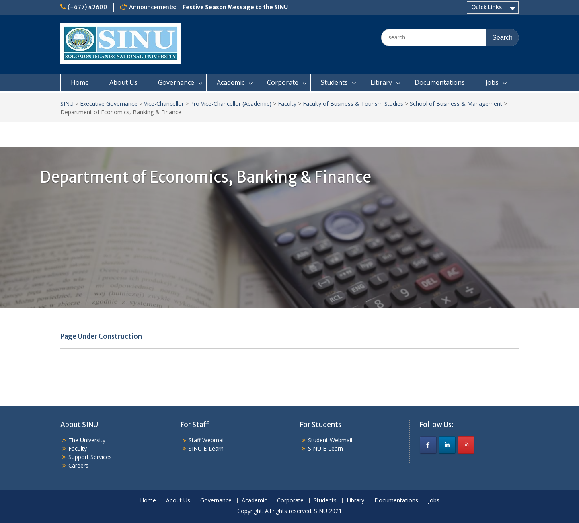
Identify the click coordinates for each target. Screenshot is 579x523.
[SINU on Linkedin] (447, 445)
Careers (78, 465)
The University (86, 440)
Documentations (440, 82)
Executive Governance (109, 103)
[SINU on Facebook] (428, 445)
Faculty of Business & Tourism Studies (353, 103)
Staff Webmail (207, 440)
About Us (123, 82)
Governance (176, 82)
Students (334, 82)
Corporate (282, 82)
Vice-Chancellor (164, 103)
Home (80, 82)
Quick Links (486, 7)
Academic (230, 82)
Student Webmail (330, 440)
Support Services (90, 457)
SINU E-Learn (206, 448)
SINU (67, 103)
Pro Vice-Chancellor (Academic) (230, 103)
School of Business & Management (456, 103)
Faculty (287, 103)
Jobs (492, 82)
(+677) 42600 (87, 7)
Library (381, 82)
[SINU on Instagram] (466, 445)
